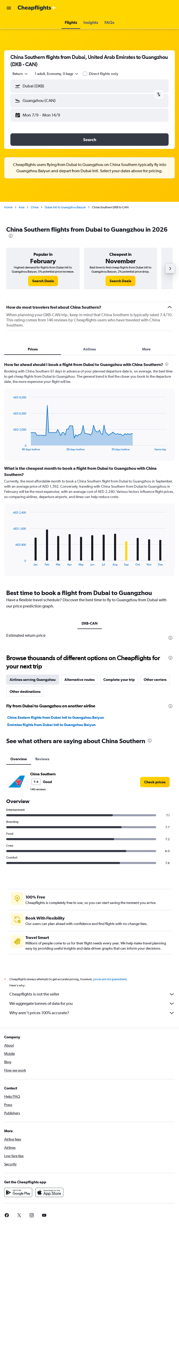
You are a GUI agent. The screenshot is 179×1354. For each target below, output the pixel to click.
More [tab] (146, 349)
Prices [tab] (33, 349)
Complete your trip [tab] (119, 680)
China (34, 207)
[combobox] (20, 73)
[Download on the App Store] (49, 1192)
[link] (43, 281)
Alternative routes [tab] (79, 680)
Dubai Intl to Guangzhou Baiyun (65, 207)
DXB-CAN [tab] (90, 623)
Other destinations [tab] (25, 691)
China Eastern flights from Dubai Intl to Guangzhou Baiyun (55, 717)
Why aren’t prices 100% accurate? (92, 1013)
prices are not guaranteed (110, 979)
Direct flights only (103, 74)
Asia (21, 207)
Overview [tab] (18, 759)
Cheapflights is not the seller (92, 994)
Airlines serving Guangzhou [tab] (33, 680)
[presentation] (10, 235)
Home (8, 207)
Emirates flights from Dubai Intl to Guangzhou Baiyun (51, 725)
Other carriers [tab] (155, 680)
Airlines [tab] (89, 349)
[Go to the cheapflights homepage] (37, 8)
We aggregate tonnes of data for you (92, 1003)
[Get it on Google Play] (18, 1192)
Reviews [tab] (42, 759)
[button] (9, 8)
